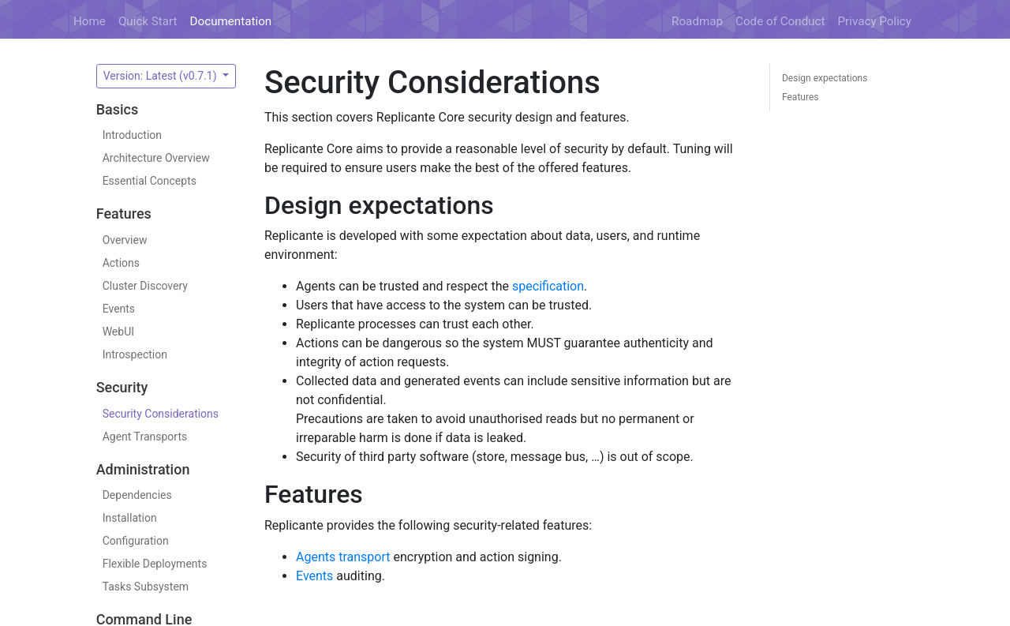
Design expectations (824, 78)
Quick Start (148, 21)
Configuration (136, 540)
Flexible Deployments (155, 563)
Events (119, 308)
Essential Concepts (149, 180)
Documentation (231, 21)
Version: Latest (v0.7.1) (161, 75)
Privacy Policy (875, 21)
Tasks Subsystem (146, 586)
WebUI (118, 331)
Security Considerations (161, 413)
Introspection (135, 354)
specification (548, 286)
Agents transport (343, 556)
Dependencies (137, 495)
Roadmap (697, 21)
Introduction (132, 135)
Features (800, 97)
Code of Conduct (780, 21)
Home (89, 21)
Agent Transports (145, 436)
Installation (130, 518)
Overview (125, 240)
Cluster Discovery (145, 285)
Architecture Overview (156, 158)
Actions (121, 263)
